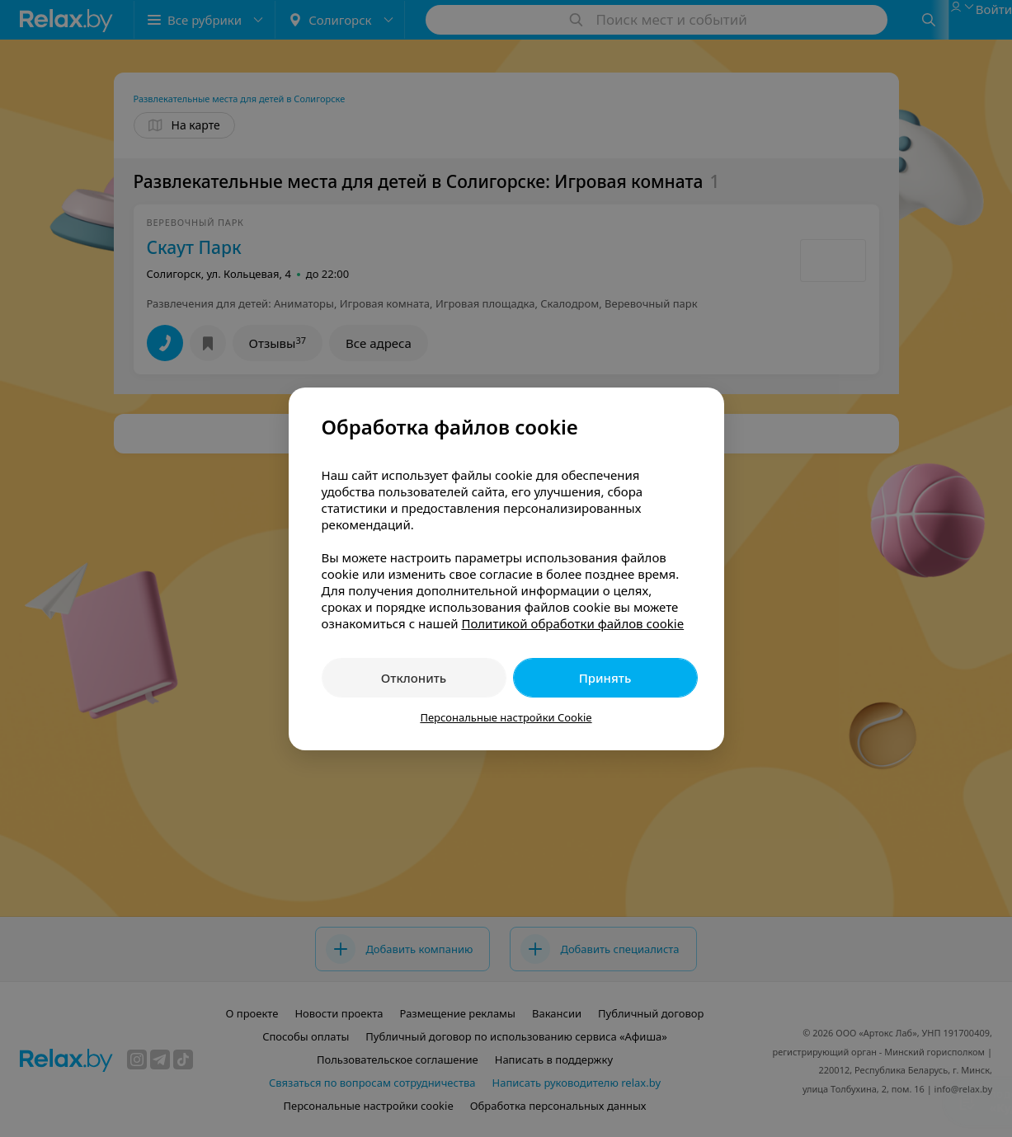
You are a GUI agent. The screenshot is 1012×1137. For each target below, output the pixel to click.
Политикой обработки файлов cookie (572, 623)
